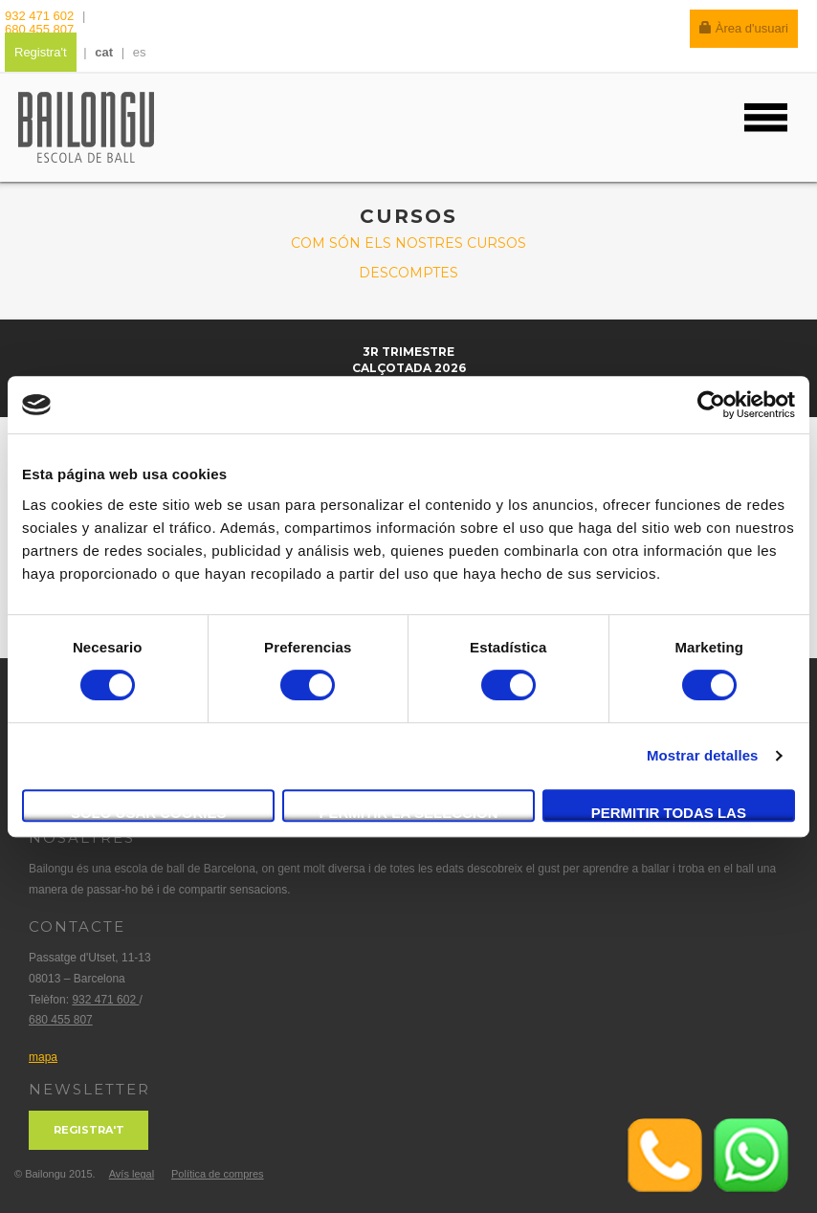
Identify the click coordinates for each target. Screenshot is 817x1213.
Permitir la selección (409, 813)
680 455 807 (39, 29)
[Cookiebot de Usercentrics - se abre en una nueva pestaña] (711, 404)
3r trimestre (408, 351)
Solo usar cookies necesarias (149, 813)
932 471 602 (41, 16)
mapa (43, 1057)
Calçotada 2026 (409, 368)
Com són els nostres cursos (408, 243)
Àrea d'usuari (743, 28)
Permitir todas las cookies (668, 813)
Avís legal (132, 1174)
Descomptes (408, 272)
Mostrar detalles (703, 755)
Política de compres (217, 1174)
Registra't (40, 52)
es (139, 52)
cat (104, 52)
